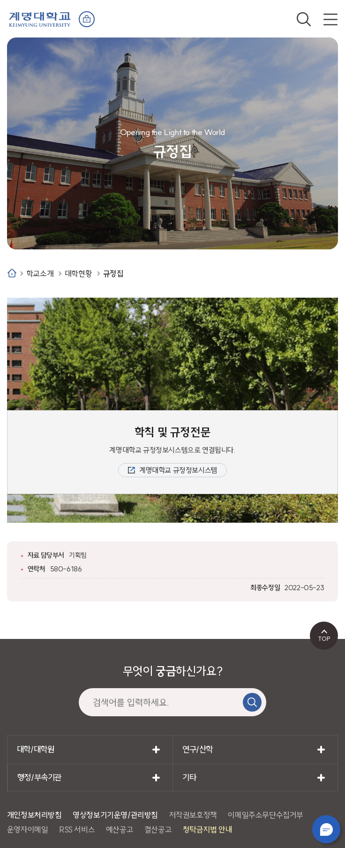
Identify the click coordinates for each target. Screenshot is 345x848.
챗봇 (326, 829)
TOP (324, 638)
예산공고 (119, 829)
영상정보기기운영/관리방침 (115, 815)
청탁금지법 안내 (207, 829)
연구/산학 (197, 749)
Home (12, 273)
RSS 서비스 (77, 829)
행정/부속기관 (39, 777)
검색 (303, 19)
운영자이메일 (27, 829)
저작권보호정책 (193, 815)
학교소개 (39, 273)
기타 (189, 777)
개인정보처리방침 (34, 815)
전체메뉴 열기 (330, 19)
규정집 (113, 273)
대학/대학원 (35, 749)
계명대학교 (40, 18)
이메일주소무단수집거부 (265, 815)
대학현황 (78, 273)
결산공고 (158, 829)
